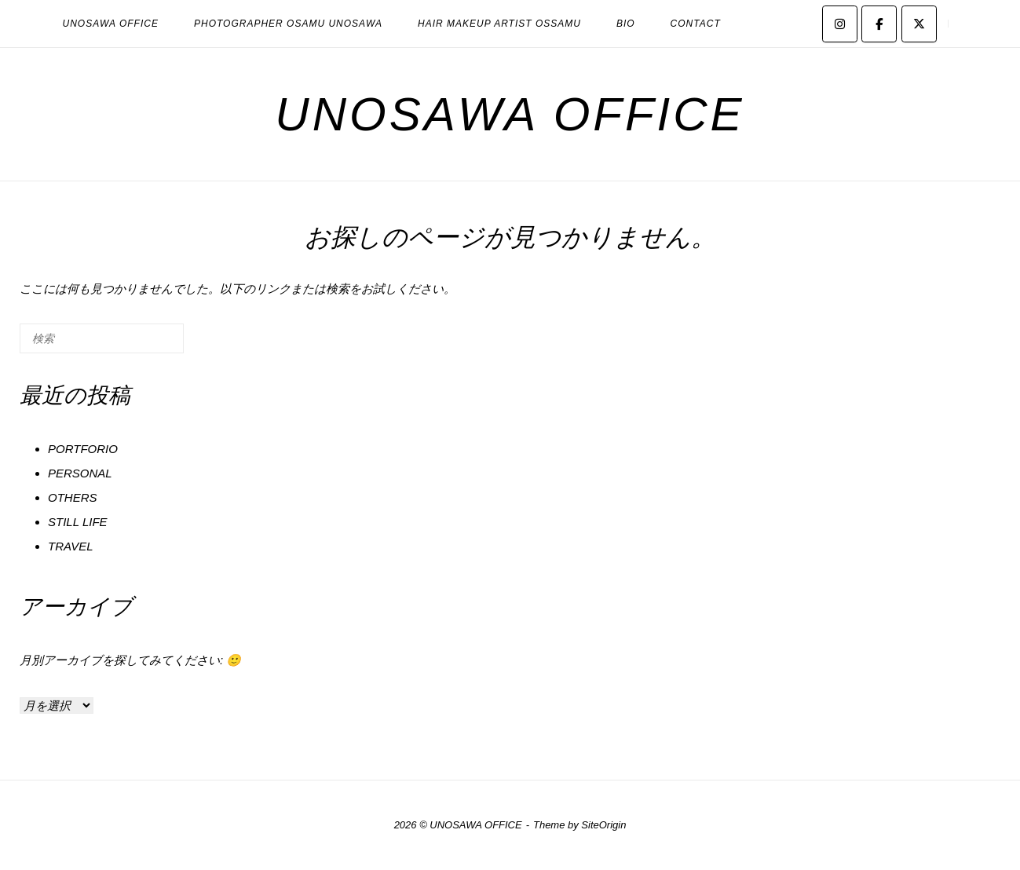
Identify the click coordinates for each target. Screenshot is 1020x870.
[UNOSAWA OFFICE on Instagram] (839, 23)
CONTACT (696, 23)
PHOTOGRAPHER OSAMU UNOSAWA (288, 23)
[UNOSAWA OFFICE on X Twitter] (919, 23)
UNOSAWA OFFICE (111, 23)
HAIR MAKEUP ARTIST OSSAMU (499, 23)
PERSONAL (80, 473)
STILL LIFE (78, 521)
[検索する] (102, 338)
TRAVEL (70, 546)
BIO (625, 23)
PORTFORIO (83, 448)
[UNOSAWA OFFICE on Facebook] (879, 23)
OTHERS (72, 497)
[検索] (148, 344)
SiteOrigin (603, 825)
